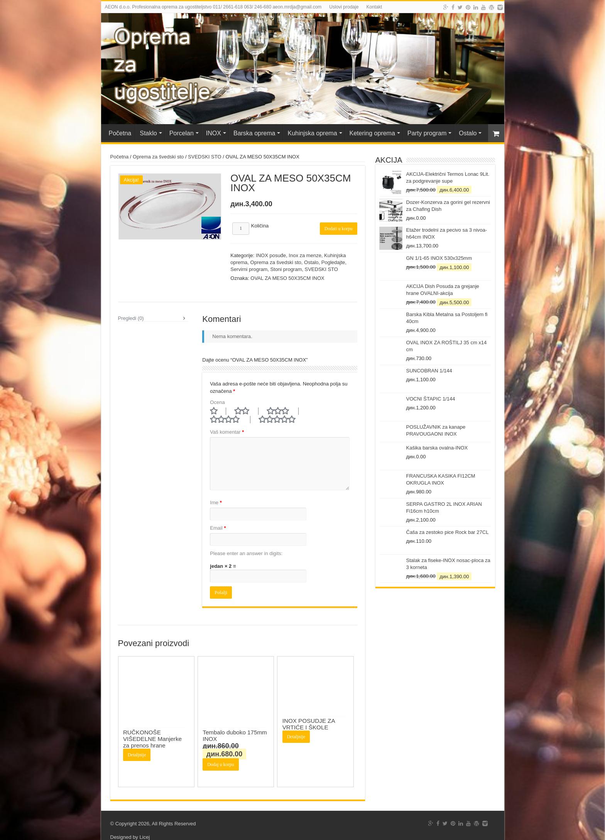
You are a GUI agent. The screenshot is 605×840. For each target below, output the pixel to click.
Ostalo (468, 133)
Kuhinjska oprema (312, 133)
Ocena (217, 402)
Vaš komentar (227, 422)
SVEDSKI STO (204, 157)
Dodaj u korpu (220, 755)
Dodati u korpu (338, 228)
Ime (215, 493)
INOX (213, 133)
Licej (144, 827)
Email (218, 518)
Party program (426, 133)
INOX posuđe (271, 255)
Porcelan (181, 133)
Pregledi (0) (131, 323)
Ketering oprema (372, 133)
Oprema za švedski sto (158, 157)
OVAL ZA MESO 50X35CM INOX (287, 278)
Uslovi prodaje (343, 7)
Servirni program (248, 269)
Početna (120, 133)
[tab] (153, 323)
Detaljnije (137, 745)
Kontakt (374, 7)
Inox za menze (305, 255)
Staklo (148, 133)
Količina (260, 226)
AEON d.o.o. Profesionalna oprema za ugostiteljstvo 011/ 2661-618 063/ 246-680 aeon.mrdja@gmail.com (213, 7)
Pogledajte (333, 262)
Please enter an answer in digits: (246, 544)
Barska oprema (254, 133)
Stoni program (286, 269)
